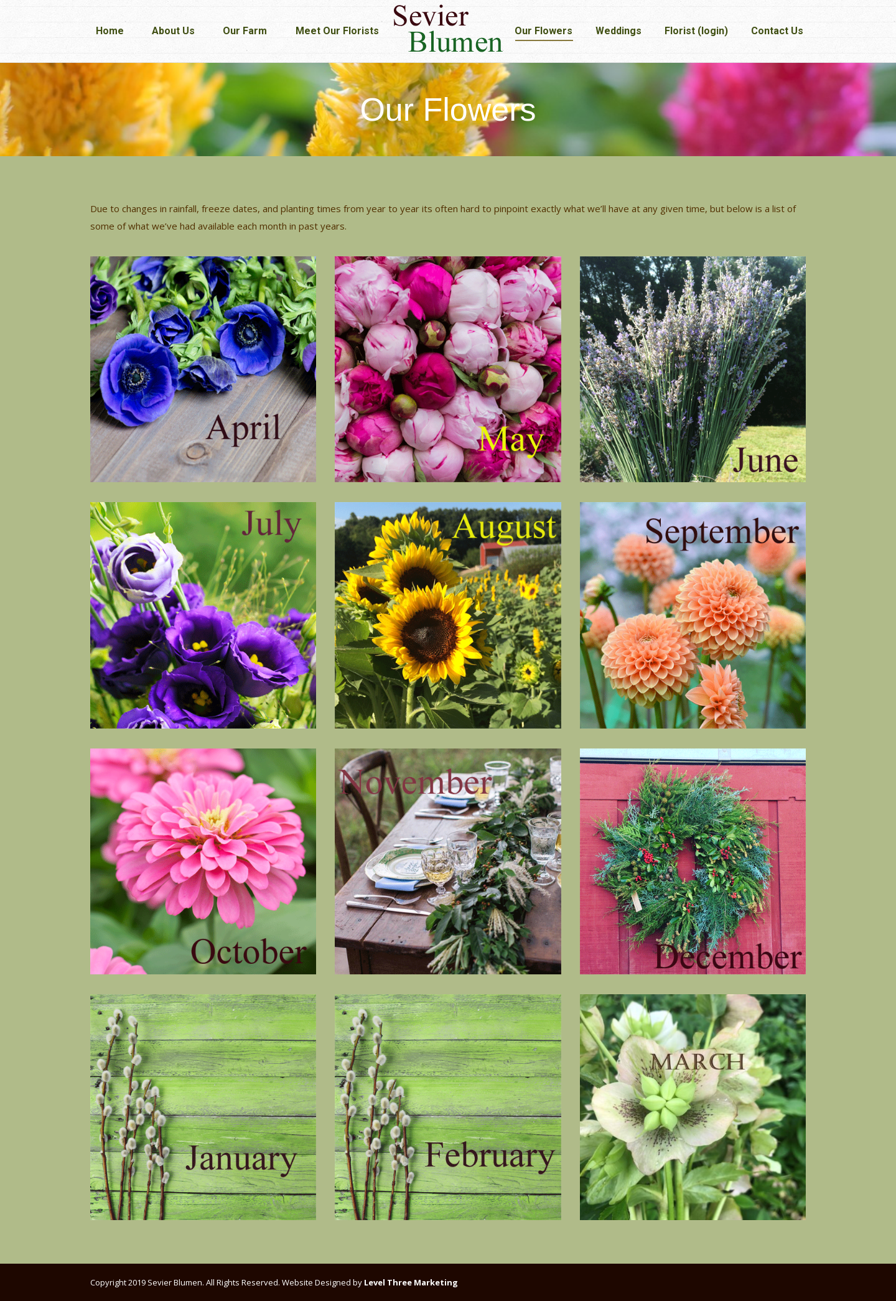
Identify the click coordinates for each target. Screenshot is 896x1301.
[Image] (203, 369)
